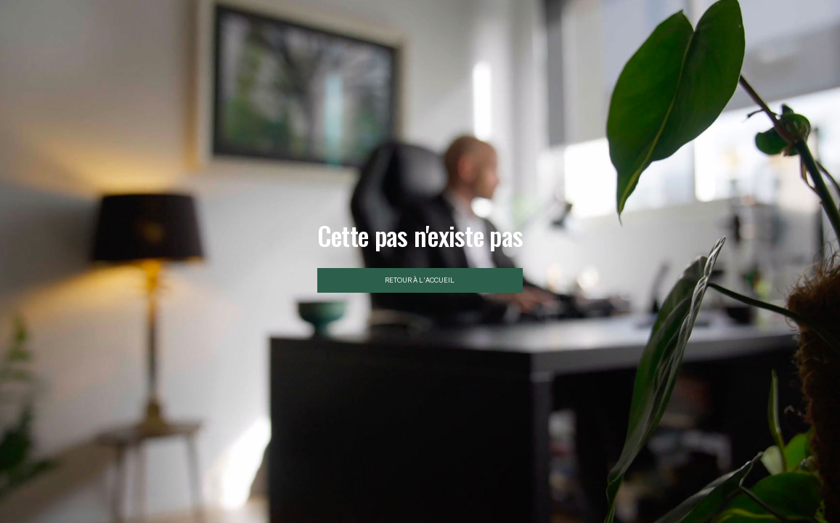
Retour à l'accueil (419, 280)
